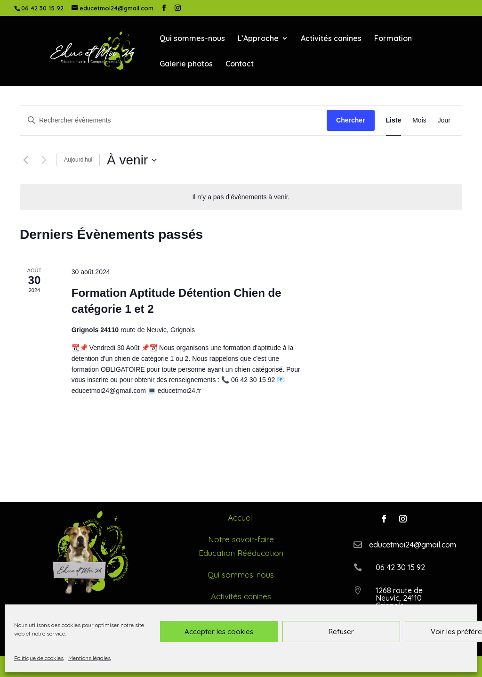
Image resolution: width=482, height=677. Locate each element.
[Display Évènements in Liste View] (394, 120)
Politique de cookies (39, 657)
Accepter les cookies (219, 631)
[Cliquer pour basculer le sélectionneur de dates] (132, 160)
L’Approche (258, 39)
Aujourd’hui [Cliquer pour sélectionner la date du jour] (78, 159)
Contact (239, 64)
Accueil (241, 517)
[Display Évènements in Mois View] (419, 120)
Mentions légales (89, 657)
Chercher (350, 120)
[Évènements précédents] (25, 160)
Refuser (341, 631)
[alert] (240, 197)
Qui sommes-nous (192, 39)
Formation (393, 39)
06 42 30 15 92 (42, 8)
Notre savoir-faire (241, 539)
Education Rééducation (241, 553)
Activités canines (331, 39)
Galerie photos (186, 64)
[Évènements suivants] (43, 160)
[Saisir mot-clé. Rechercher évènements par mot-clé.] (173, 120)
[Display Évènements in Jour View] (444, 120)
